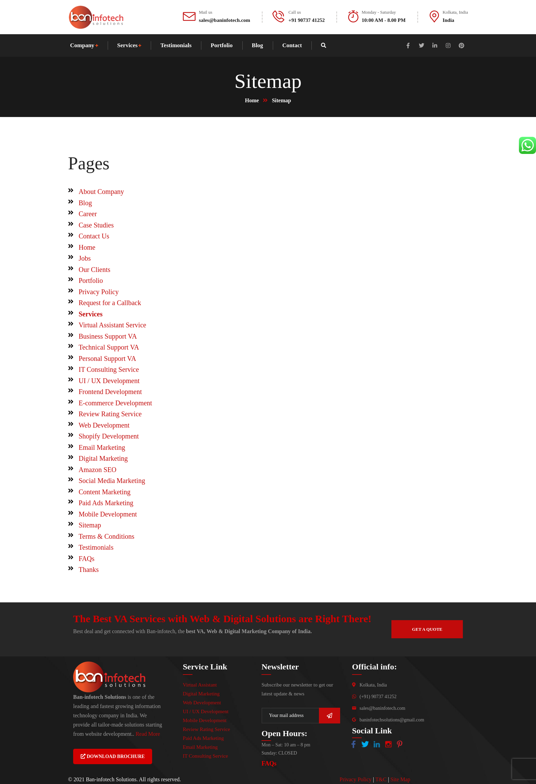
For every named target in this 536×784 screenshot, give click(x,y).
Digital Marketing (103, 458)
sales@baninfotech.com (382, 708)
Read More (148, 734)
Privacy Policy (99, 292)
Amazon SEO (98, 469)
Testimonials (96, 547)
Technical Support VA (109, 347)
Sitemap (90, 525)
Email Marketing (102, 447)
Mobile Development (108, 514)
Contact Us (94, 236)
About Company (101, 191)
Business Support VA (108, 336)
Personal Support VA (107, 358)
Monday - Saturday (379, 12)
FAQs (86, 558)
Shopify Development (109, 436)
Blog (85, 203)
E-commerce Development (115, 403)
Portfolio (91, 280)
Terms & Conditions (106, 536)
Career (88, 214)
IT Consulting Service (109, 369)
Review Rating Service (110, 414)
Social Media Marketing (112, 480)
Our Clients (94, 269)
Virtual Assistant (200, 685)
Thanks (89, 569)
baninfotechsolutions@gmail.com (392, 719)
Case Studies (96, 225)
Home (252, 100)
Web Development (104, 425)
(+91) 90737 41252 (378, 696)
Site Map (400, 779)
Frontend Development (110, 391)
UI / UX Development (109, 380)
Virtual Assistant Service (112, 325)
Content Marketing (105, 492)
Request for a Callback (110, 302)
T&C (381, 779)
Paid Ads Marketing (106, 503)
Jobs (85, 258)
